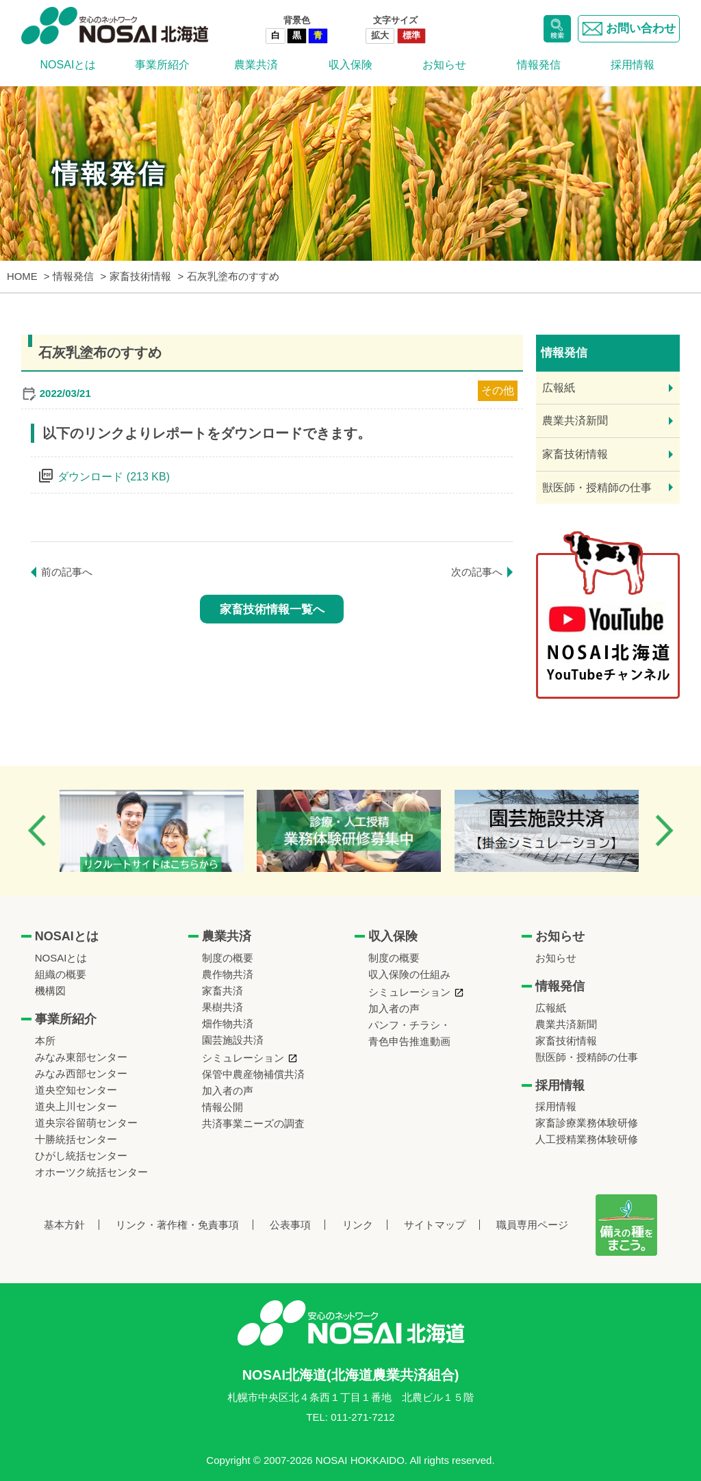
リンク (357, 1225)
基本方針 (64, 1225)
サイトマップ (435, 1225)
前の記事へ (66, 572)
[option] (153, 831)
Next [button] (664, 830)
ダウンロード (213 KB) (114, 476)
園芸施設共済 (233, 1040)
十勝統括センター (76, 1139)
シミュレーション (243, 1058)
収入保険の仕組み (409, 974)
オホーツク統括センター (91, 1172)
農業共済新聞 (575, 420)
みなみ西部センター (81, 1073)
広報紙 (558, 388)
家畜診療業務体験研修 (586, 1123)
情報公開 (222, 1107)
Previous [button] (37, 830)
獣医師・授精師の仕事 (597, 487)
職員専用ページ (532, 1225)
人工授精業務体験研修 (586, 1139)
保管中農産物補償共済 (253, 1074)
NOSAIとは (68, 64)
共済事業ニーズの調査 (253, 1123)
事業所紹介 (162, 64)
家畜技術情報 (575, 454)
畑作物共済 (227, 1023)
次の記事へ (476, 572)
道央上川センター (76, 1106)
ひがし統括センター (81, 1155)
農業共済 (256, 64)
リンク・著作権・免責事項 (177, 1225)
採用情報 (632, 64)
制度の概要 (227, 958)
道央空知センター (76, 1090)
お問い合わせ (629, 29)
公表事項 (290, 1225)
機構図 (50, 990)
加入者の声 (227, 1090)
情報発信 (539, 64)
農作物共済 (227, 974)
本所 (45, 1040)
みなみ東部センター (81, 1057)
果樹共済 (222, 1007)
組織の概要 (60, 974)
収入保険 (350, 64)
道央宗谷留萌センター (86, 1123)
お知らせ (444, 64)
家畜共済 (222, 990)
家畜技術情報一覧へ (272, 609)
